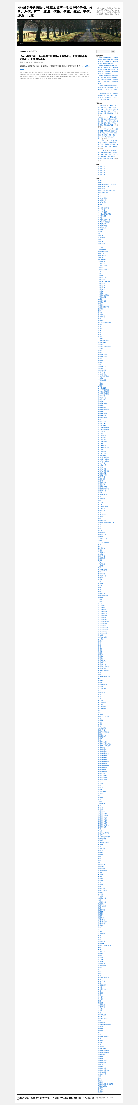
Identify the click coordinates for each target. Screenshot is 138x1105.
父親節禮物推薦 (102, 823)
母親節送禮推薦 (102, 779)
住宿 (99, 319)
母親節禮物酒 (102, 769)
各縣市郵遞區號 (102, 495)
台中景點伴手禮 (102, 404)
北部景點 (100, 368)
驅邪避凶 (100, 1042)
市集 (99, 582)
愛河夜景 (100, 635)
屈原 (99, 568)
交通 (99, 311)
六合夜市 (100, 344)
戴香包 (100, 641)
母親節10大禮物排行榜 (104, 744)
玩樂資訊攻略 (102, 839)
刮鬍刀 (100, 352)
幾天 (99, 589)
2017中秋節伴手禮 (103, 208)
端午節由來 (101, 864)
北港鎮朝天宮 (102, 366)
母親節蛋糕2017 (102, 775)
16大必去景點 (102, 202)
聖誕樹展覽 (43, 74)
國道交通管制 (102, 514)
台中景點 (100, 402)
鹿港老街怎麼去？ (103, 1086)
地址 (99, 526)
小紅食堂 (100, 566)
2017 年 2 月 (101, 172)
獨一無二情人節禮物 (104, 837)
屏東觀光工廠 (102, 576)
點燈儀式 (100, 1092)
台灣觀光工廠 (102, 491)
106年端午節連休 (103, 192)
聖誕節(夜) (101, 918)
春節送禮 (100, 704)
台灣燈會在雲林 (102, 487)
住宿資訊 (100, 321)
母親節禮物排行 (102, 760)
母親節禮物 (101, 748)
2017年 (100, 218)
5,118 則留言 (58, 78)
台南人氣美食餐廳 (103, 461)
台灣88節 (100, 481)
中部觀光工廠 (102, 297)
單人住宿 (100, 502)
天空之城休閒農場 (103, 542)
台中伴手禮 (101, 396)
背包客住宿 (101, 920)
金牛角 (100, 1011)
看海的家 (100, 852)
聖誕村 (37, 74)
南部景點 (100, 378)
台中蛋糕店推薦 (102, 413)
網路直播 (100, 892)
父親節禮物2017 (102, 817)
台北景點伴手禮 (102, 441)
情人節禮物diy (102, 609)
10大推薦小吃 (102, 200)
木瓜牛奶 (100, 720)
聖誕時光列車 (31, 74)
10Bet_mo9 (102, 105)
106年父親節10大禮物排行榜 (106, 190)
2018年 (100, 232)
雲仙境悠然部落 (102, 1019)
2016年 (100, 204)
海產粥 (100, 789)
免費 (99, 334)
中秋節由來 (101, 283)
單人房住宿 (101, 508)
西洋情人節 (101, 951)
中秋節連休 (101, 289)
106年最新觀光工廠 (103, 186)
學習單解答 (101, 552)
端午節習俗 (101, 868)
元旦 (99, 332)
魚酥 (99, 1076)
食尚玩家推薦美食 (103, 1036)
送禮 (99, 991)
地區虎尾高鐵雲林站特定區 (106, 522)
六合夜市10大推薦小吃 (104, 346)
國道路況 (100, 516)
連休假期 (100, 997)
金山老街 (100, 1009)
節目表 (100, 872)
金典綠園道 (64, 74)
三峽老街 (100, 267)
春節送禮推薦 (102, 706)
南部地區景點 (102, 374)
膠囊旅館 (100, 926)
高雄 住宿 (101, 1046)
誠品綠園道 (57, 74)
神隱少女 (100, 854)
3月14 (99, 239)
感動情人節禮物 (102, 637)
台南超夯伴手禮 (102, 475)
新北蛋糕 (100, 686)
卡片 (51, 72)
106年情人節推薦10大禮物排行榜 (107, 184)
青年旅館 (100, 1030)
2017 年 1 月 (101, 174)
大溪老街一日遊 (102, 538)
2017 (99, 206)
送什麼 (100, 987)
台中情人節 (101, 400)
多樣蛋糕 (100, 536)
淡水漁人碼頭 (102, 791)
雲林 (99, 1021)
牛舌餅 (100, 831)
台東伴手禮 (101, 477)
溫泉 (99, 799)
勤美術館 (46, 72)
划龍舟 (100, 350)
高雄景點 (100, 1058)
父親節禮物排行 (102, 821)
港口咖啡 (100, 797)
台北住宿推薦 (102, 435)
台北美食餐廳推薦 (103, 447)
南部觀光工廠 (102, 380)
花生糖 (100, 932)
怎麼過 (100, 601)
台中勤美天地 (57, 72)
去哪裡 (100, 386)
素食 (99, 882)
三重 (99, 271)
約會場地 (100, 878)
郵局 (99, 1001)
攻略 (99, 674)
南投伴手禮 (101, 372)
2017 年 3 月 (101, 170)
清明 (99, 795)
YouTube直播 (102, 259)
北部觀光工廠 (102, 370)
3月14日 (100, 241)
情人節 (100, 603)
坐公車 (100, 530)
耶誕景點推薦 (70, 72)
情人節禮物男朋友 (103, 627)
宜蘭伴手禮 (101, 556)
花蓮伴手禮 (101, 934)
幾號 (99, 591)
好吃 (99, 546)
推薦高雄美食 (102, 669)
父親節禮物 (101, 811)
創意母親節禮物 (102, 354)
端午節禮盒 (101, 866)
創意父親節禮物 (102, 356)
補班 (99, 949)
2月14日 (100, 236)
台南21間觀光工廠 (103, 457)
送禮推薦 (100, 993)
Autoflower (102, 117)
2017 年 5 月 (101, 166)
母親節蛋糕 (101, 773)
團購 (99, 518)
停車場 (100, 328)
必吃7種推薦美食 (103, 595)
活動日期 (100, 787)
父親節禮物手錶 (102, 819)
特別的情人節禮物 (103, 833)
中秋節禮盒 (101, 285)
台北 (99, 419)
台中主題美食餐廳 (103, 392)
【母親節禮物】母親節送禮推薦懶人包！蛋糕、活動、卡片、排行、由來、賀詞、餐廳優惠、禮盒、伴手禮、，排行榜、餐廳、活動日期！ (108, 109)
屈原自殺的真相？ (103, 570)
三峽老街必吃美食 (103, 269)
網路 (99, 886)
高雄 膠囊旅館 (102, 1048)
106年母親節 (101, 188)
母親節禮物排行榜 (103, 761)
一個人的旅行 (102, 261)
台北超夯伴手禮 (102, 453)
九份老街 (100, 305)
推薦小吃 (100, 657)
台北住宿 (100, 433)
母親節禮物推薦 (102, 763)
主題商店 (34, 72)
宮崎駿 (100, 560)
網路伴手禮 (101, 888)
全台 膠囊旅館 (102, 342)
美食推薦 (100, 896)
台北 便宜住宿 (102, 421)
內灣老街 (100, 338)
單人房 (100, 504)
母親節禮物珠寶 (102, 767)
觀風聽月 (100, 961)
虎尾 (99, 937)
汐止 (99, 781)
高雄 (99, 1044)
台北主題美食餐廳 (103, 427)
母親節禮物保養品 (103, 754)
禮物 (99, 856)
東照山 (100, 724)
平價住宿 (100, 584)
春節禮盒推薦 (102, 702)
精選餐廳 (100, 874)
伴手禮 (100, 313)
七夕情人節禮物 (102, 265)
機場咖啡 (100, 738)
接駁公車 (100, 655)
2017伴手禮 (101, 210)
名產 (99, 497)
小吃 (99, 562)
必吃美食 (100, 597)
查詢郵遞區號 (102, 728)
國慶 (99, 512)
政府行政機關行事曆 (104, 676)
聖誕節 (100, 916)
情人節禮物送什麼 (103, 629)
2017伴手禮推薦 (102, 212)
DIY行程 (100, 247)
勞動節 (100, 358)
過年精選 (100, 999)
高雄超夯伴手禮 (102, 1074)
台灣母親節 (101, 485)
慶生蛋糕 (100, 639)
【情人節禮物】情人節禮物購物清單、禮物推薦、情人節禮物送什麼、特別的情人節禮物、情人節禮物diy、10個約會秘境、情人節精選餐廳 (108, 79)
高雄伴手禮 (101, 1054)
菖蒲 (99, 935)
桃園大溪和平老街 (103, 732)
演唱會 (100, 801)
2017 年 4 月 (101, 168)
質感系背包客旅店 (103, 977)
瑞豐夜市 (100, 841)
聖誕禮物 (50, 74)
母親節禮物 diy (102, 750)
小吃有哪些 (101, 564)
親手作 (100, 955)
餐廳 (99, 1038)
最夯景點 (100, 714)
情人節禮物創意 (102, 615)
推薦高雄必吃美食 (103, 667)
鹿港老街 (100, 1082)
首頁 (21, 43)
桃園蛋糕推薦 (102, 736)
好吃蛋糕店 (101, 548)
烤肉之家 (100, 807)
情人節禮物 (101, 607)
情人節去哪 (101, 605)
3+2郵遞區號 (102, 237)
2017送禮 (100, 230)
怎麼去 (100, 599)
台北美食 (100, 443)
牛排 (99, 829)
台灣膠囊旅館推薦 (103, 489)
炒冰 (99, 805)
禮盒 (99, 858)
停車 (99, 326)
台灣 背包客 (101, 479)
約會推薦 (100, 880)
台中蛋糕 (100, 411)
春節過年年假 (102, 708)
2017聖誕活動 (27, 72)
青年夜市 (100, 1028)
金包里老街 (101, 1007)
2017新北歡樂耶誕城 (104, 222)
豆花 (99, 971)
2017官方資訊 (102, 216)
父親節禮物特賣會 (103, 825)
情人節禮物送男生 (103, 633)
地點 (99, 528)
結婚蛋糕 (100, 884)
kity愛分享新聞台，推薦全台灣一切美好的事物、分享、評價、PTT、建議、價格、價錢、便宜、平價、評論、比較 (55, 11)
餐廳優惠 (100, 1040)
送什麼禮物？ (102, 989)
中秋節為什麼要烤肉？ (104, 281)
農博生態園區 (102, 985)
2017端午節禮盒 (102, 226)
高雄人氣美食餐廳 (103, 1052)
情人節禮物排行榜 (103, 621)
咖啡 (99, 500)
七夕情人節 (101, 263)
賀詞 (99, 973)
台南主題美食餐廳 (103, 459)
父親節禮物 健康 (103, 815)
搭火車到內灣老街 (103, 671)
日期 (99, 696)
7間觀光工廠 (101, 243)
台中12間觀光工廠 (103, 390)
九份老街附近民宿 (103, 307)
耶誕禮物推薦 (84, 72)
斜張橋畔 (100, 680)
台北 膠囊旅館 (102, 425)
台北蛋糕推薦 (102, 451)
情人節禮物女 (102, 617)
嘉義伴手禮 (101, 510)
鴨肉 (99, 1078)
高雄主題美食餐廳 (103, 1050)
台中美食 (100, 406)
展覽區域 (100, 578)
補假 (99, 947)
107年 (99, 196)
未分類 (64, 72)
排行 (99, 647)
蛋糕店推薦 (101, 941)
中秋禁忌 (100, 275)
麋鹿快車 (70, 74)
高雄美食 (100, 1066)
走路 (99, 979)
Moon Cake (101, 253)
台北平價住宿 (102, 437)
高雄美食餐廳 (102, 1068)
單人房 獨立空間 (103, 506)
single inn (100, 257)
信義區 (100, 324)
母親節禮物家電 (102, 756)
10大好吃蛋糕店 (102, 198)
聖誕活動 (100, 912)
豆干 (99, 969)
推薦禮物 (100, 659)
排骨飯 (100, 651)
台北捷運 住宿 (102, 439)
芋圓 (99, 928)
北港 (99, 364)
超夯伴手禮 (101, 981)
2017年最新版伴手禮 (104, 220)
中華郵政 (100, 291)
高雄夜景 (100, 1056)
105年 (99, 180)
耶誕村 (77, 72)
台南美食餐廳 (102, 469)
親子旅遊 (100, 953)
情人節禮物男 (102, 625)
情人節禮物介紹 (102, 611)
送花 (99, 995)
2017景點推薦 (102, 224)
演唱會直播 (101, 803)
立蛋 (99, 860)
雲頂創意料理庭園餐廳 (104, 1024)
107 (99, 194)
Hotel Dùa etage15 (103, 251)
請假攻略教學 (102, 965)
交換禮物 (40, 72)
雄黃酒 (100, 1017)
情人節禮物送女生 (103, 631)
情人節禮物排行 (102, 619)
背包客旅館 (101, 924)
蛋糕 (99, 939)
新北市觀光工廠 (102, 684)
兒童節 (100, 336)
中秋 (99, 273)
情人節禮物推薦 (102, 623)
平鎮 (99, 587)
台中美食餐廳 (102, 408)
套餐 (99, 544)
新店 (99, 690)
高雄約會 (100, 1064)
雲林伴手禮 (101, 1022)
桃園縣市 (100, 734)
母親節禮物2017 (102, 752)
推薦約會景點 (102, 661)
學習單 (100, 550)
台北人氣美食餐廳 (103, 429)
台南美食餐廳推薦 (103, 471)
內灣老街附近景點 (103, 340)
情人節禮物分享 (102, 613)
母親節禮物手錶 (102, 758)
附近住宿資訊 (102, 1015)
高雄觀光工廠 (102, 1072)
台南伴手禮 (101, 463)
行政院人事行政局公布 (104, 945)
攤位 (99, 673)
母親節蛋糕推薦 (102, 777)
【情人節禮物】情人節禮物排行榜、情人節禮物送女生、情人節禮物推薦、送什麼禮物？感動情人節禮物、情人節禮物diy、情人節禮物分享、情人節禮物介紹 (108, 69)
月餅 (99, 718)
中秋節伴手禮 (102, 277)
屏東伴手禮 (101, 574)
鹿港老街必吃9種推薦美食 (105, 1084)
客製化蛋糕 (101, 558)
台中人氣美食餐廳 (103, 394)
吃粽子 (100, 493)
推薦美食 (100, 663)
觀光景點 (100, 959)
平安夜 (100, 585)
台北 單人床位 (102, 423)
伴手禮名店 (101, 315)
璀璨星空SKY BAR (103, 843)
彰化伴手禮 (101, 593)
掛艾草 (100, 653)
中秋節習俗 (101, 287)
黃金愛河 (100, 1090)
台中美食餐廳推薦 (103, 410)
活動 (99, 785)
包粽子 (100, 362)
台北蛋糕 (100, 449)
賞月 (99, 975)
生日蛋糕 (100, 845)
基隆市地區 (101, 532)
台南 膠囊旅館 (102, 455)
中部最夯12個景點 (103, 295)
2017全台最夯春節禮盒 (104, 214)
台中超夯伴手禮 (102, 417)
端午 (99, 862)
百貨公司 (100, 850)
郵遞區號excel (102, 1003)
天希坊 (100, 540)
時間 (99, 710)
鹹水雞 (100, 1080)
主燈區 (100, 299)
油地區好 (100, 783)
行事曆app (101, 943)
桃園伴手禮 (101, 730)
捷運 (99, 645)
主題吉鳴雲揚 (102, 301)
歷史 (99, 740)
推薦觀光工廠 (102, 665)
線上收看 (100, 894)
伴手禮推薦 (101, 317)
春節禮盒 (100, 700)
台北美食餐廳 (102, 445)
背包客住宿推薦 (102, 922)
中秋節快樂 (101, 279)
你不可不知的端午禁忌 (104, 323)
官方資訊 (100, 554)
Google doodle (102, 249)
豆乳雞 (100, 967)
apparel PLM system (104, 129)
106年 (99, 182)
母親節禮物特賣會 (103, 765)
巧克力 (100, 580)
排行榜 (100, 649)
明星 (99, 698)
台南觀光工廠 (102, 473)
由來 (99, 847)
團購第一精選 (102, 520)
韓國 (99, 1034)
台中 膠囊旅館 (102, 388)
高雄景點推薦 (102, 1062)
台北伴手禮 (101, 431)
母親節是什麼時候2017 (104, 746)
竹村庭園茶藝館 (102, 870)
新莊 (99, 694)
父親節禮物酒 (102, 827)
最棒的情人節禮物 (103, 716)
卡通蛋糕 (100, 384)
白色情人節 (101, 848)
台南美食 (100, 467)
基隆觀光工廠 (102, 534)
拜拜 (99, 643)
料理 (99, 678)
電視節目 (100, 1026)
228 (99, 234)
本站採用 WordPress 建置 (106, 1098)
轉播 (99, 983)
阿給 (99, 1013)
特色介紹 (100, 835)
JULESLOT (102, 150)
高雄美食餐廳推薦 (103, 1070)
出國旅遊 (100, 348)
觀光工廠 (100, 957)
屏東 (99, 572)
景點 (99, 712)
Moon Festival (102, 255)
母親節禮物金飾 (102, 771)
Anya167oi (102, 141)
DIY (99, 245)
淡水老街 (100, 793)
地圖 (99, 524)
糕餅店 (100, 876)
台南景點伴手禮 (102, 465)
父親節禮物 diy (102, 813)
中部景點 (100, 293)
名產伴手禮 (101, 498)
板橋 (99, 726)
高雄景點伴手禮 (102, 1060)
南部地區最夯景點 (103, 376)
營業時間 (100, 809)
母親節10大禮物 (102, 742)
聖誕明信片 (23, 74)
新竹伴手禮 (101, 692)
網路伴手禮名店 (102, 890)
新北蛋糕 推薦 (102, 688)
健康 (99, 330)
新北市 (100, 682)
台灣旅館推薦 (102, 483)
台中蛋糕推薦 (102, 415)
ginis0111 (40, 62)
